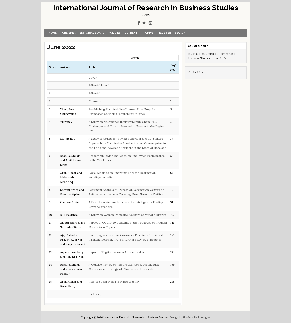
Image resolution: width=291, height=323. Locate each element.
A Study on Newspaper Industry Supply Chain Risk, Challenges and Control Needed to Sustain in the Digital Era (126, 126)
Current (131, 32)
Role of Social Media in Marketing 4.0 (114, 281)
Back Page (95, 294)
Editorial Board (92, 32)
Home (52, 32)
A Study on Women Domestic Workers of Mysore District (127, 215)
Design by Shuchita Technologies (190, 317)
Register (164, 32)
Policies (114, 32)
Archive (147, 32)
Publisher (68, 32)
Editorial (94, 93)
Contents (95, 101)
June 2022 (61, 47)
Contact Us (195, 72)
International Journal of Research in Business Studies (145, 7)
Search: (154, 58)
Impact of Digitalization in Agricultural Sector (120, 252)
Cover (93, 77)
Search (180, 32)
